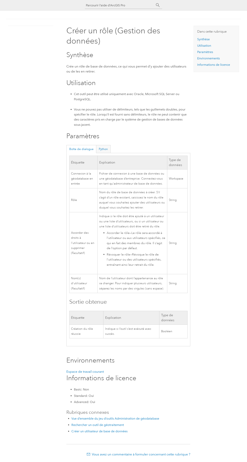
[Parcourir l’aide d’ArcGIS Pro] (119, 5)
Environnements (208, 58)
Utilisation (204, 45)
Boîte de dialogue (81, 149)
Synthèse (203, 39)
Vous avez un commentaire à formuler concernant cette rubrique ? (141, 454)
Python (103, 149)
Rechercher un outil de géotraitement (97, 425)
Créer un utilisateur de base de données (99, 431)
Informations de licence (213, 65)
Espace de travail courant (85, 371)
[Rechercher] (158, 5)
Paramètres (205, 52)
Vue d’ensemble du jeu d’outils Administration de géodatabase (115, 418)
